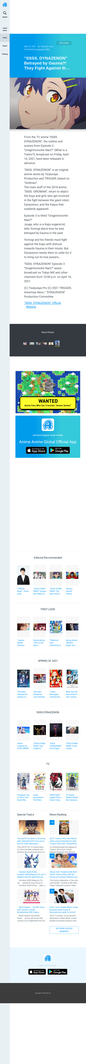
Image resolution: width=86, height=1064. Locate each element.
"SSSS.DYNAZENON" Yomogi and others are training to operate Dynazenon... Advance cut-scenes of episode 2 (39, 591)
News (5, 38)
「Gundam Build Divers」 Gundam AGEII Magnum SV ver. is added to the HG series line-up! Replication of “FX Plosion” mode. (31, 874)
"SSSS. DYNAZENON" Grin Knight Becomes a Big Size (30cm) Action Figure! (56, 746)
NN (47, 49)
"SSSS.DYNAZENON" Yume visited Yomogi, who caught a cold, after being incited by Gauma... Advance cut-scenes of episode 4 (72, 746)
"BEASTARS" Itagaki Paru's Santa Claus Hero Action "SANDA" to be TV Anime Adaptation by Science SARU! (56, 797)
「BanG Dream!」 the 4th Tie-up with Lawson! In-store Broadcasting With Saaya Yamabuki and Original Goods (30, 910)
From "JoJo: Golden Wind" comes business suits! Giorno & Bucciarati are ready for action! (64, 909)
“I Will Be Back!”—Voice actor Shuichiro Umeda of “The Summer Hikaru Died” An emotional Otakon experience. (23, 591)
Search (4, 17)
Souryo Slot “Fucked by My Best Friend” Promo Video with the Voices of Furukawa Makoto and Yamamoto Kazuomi (63, 874)
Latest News (5, 29)
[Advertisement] (45, 17)
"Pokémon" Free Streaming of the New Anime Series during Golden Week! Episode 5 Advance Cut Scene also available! (56, 643)
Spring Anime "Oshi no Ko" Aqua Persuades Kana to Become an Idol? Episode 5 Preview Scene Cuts (39, 643)
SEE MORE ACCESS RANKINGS (64, 929)
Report (5, 46)
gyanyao (40, 49)
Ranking (5, 54)
